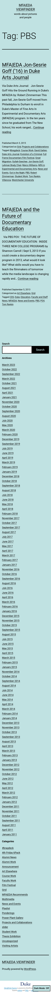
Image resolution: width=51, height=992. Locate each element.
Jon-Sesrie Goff (35, 161)
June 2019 (7, 453)
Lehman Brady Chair (11, 165)
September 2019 (11, 443)
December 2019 (10, 439)
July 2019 (7, 448)
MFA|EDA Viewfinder (18, 962)
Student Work (21, 176)
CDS (12, 297)
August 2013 (9, 741)
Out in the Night (16, 172)
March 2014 (8, 708)
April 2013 (7, 746)
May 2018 (7, 504)
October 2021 (9, 383)
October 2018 (9, 481)
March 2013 (8, 750)
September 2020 (11, 411)
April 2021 (7, 392)
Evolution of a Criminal (31, 154)
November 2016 (10, 569)
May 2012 (7, 783)
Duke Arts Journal (10, 154)
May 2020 (7, 425)
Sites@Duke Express (10, 988)
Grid (19, 146)
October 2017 (9, 522)
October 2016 (9, 574)
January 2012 (9, 801)
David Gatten (40, 150)
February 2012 (10, 797)
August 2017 (9, 532)
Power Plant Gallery (12, 917)
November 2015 (10, 620)
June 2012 (7, 778)
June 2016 (7, 592)
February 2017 (10, 560)
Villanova (6, 180)
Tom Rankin (34, 176)
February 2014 (10, 713)
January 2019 (9, 471)
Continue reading (28, 278)
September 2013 (11, 736)
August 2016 (9, 583)
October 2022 (9, 369)
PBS (27, 172)
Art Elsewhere (23, 293)
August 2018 (9, 490)
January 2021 (9, 397)
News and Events (26, 300)
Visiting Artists (10, 945)
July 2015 (7, 639)
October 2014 (9, 676)
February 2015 (10, 662)
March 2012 (8, 792)
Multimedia (8, 899)
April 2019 (7, 457)
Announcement (10, 866)
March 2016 (8, 601)
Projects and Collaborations (35, 146)
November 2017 (10, 518)
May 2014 (7, 699)
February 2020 (10, 434)
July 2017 (7, 536)
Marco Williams (29, 165)
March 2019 (8, 462)
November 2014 (10, 671)
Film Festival (9, 885)
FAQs (27, 990)
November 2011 (10, 811)
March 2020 (8, 429)
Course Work (27, 150)
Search (6, 343)
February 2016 (10, 606)
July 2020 (7, 420)
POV (42, 300)
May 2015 (7, 648)
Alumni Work (9, 861)
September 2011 (11, 820)
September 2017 (11, 527)
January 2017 (9, 564)
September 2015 (11, 629)
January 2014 (9, 718)
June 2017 (7, 541)
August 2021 (9, 387)
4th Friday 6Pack (11, 852)
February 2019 (10, 467)
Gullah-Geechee (19, 161)
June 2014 (7, 695)
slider (5, 927)
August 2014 (9, 685)
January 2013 (9, 760)
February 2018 (10, 513)
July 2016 (7, 588)
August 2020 (9, 416)
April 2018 (7, 508)
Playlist (6, 908)
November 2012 (10, 769)
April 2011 (7, 829)
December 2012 (10, 764)
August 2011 (9, 825)
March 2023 (8, 364)
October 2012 (9, 774)
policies (20, 990)
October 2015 (9, 625)
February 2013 (10, 755)
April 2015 (7, 653)
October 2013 (9, 732)
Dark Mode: (41, 988)
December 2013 (10, 722)
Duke (17, 297)
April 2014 (7, 704)
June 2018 (7, 499)
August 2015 (9, 634)
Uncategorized (10, 941)
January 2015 (9, 667)
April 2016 (7, 597)
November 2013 (10, 727)
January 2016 (9, 611)
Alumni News (9, 857)
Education (25, 297)
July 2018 (7, 495)
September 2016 (11, 578)
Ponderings (8, 913)
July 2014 (7, 690)
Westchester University (23, 180)
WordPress (30, 969)
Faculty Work (9, 880)
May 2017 (7, 546)
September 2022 (11, 374)
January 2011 (9, 834)
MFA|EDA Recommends (15, 894)
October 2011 (9, 815)
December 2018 (10, 476)
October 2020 (9, 406)
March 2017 (8, 555)
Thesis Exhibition (11, 936)
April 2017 (7, 550)
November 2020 (10, 402)
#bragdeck (15, 150)
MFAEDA (12, 300)
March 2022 (8, 378)
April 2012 (7, 788)
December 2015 (10, 615)
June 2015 (7, 643)
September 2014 (11, 681)
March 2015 (8, 657)
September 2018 (11, 485)
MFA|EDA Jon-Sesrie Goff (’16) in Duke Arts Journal (24, 71)
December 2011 (10, 806)
